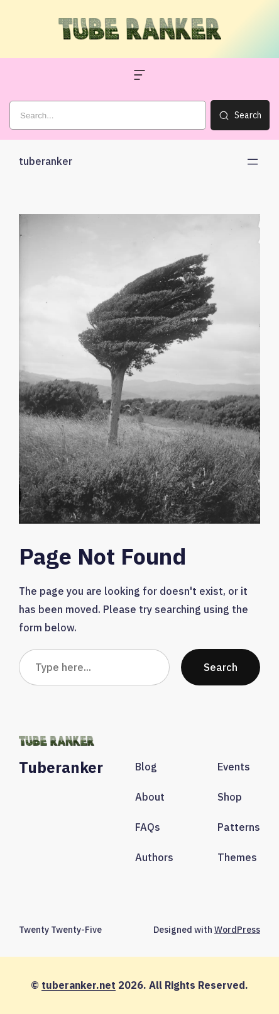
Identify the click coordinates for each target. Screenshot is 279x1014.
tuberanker (45, 161)
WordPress (237, 929)
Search (221, 666)
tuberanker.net (78, 985)
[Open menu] (252, 161)
